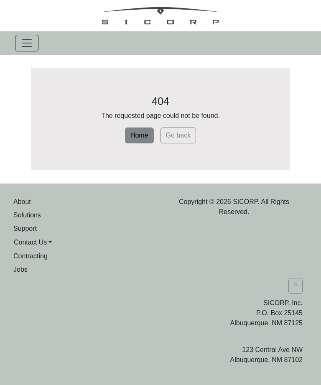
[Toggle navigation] (26, 43)
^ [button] (295, 285)
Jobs (20, 269)
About (22, 201)
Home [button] (139, 135)
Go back (178, 135)
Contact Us (30, 242)
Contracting (30, 256)
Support (25, 228)
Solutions (27, 215)
